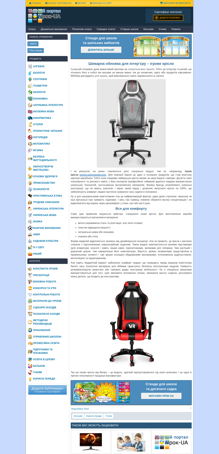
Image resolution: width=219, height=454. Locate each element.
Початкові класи (82, 29)
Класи (32, 29)
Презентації (41, 275)
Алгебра (39, 66)
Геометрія (40, 85)
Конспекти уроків (45, 268)
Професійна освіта (46, 343)
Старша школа (129, 29)
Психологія (41, 189)
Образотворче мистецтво (43, 168)
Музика (38, 150)
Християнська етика (47, 196)
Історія (38, 124)
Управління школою (47, 336)
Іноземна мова (43, 111)
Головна (35, 3)
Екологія (39, 92)
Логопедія (40, 137)
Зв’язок (80, 3)
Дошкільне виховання (54, 29)
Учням (162, 29)
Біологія (39, 73)
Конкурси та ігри (44, 288)
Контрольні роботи (46, 294)
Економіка (40, 98)
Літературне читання (47, 131)
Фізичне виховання (47, 228)
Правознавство (44, 183)
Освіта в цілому (44, 359)
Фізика (37, 221)
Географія (40, 79)
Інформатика (42, 118)
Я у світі (38, 247)
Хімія (36, 234)
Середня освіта (106, 29)
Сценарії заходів (44, 307)
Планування (41, 330)
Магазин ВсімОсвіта (175, 3)
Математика (41, 143)
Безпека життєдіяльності (45, 158)
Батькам (148, 29)
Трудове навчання (46, 202)
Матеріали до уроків (47, 301)
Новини (175, 29)
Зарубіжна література (48, 105)
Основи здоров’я (45, 176)
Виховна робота (44, 281)
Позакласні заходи (46, 314)
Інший (37, 253)
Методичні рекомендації (42, 322)
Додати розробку (170, 17)
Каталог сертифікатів (58, 3)
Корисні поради (94, 416)
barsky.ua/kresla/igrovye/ (93, 175)
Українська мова (44, 215)
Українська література (48, 208)
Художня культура (46, 241)
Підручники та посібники (43, 351)
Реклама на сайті (101, 3)
